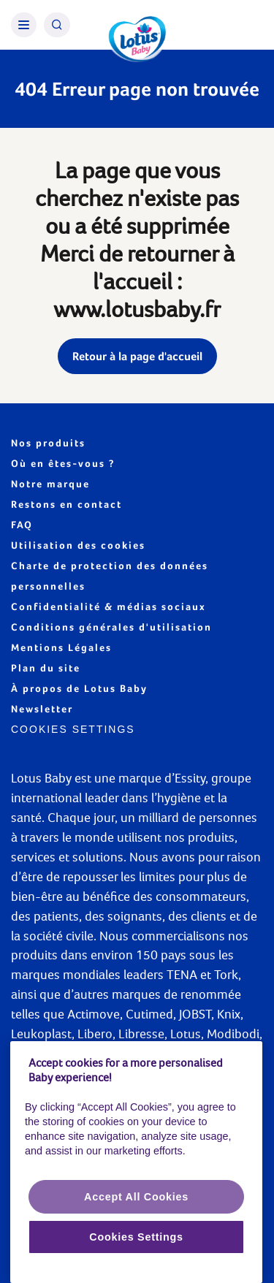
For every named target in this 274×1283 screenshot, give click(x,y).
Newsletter (42, 709)
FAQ (22, 524)
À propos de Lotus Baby (79, 688)
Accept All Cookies (136, 1197)
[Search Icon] (57, 24)
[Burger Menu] (24, 24)
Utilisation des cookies (78, 545)
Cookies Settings (136, 1237)
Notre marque (50, 484)
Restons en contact (66, 504)
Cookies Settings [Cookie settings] (73, 729)
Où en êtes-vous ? (63, 463)
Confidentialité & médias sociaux (108, 606)
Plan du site (45, 668)
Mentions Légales (61, 647)
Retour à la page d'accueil (137, 356)
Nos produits (48, 443)
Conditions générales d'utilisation (111, 627)
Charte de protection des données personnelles (109, 576)
